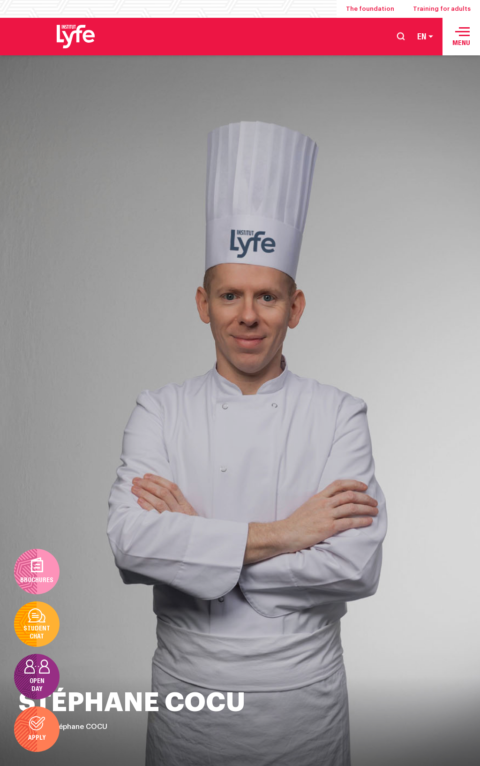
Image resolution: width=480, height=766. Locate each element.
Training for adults (442, 9)
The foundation (370, 9)
